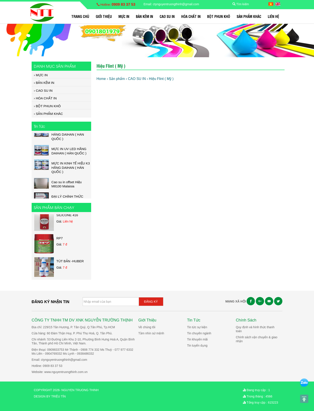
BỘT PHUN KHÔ (218, 16)
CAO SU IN (167, 16)
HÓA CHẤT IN (191, 16)
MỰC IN (123, 16)
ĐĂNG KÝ (151, 301)
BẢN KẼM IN (144, 16)
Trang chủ (80, 16)
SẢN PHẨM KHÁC (249, 16)
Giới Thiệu (104, 16)
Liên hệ (273, 16)
